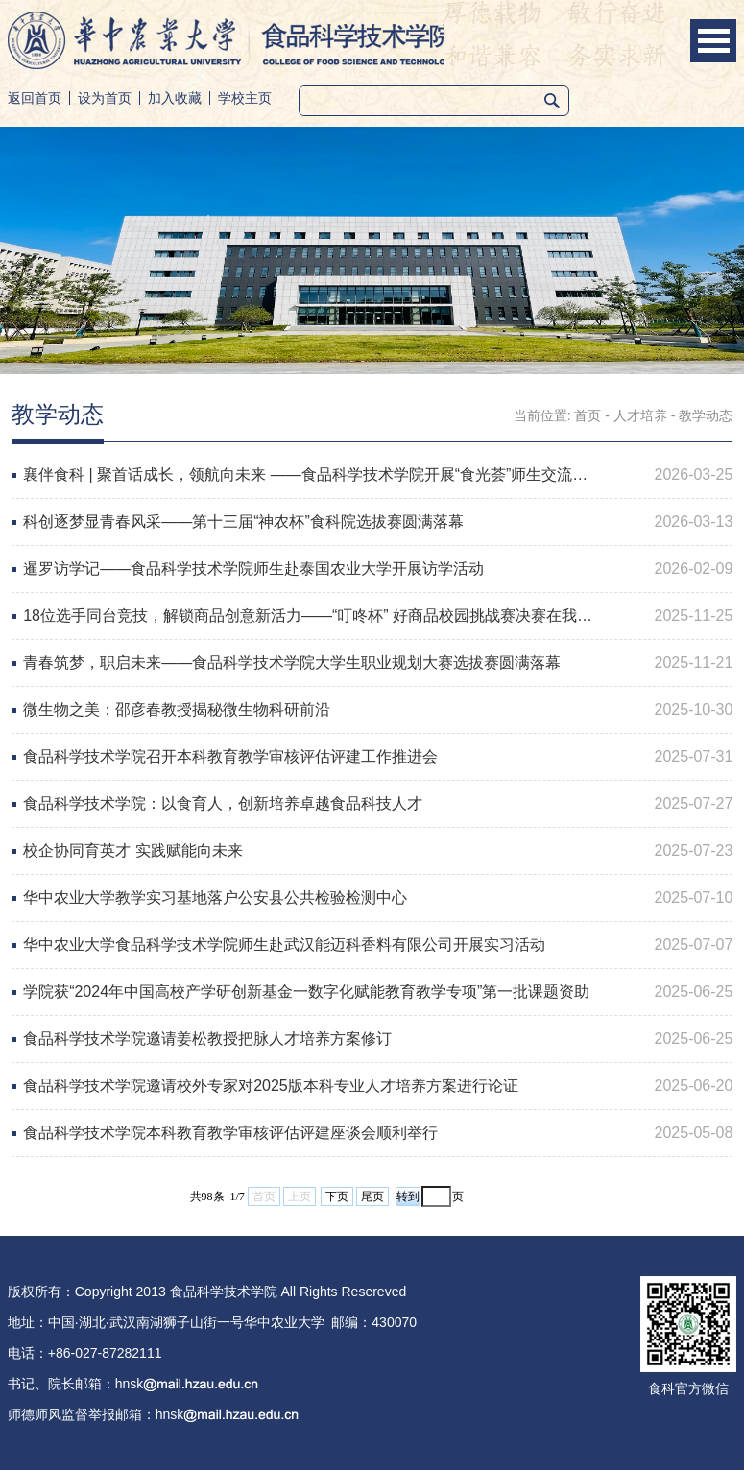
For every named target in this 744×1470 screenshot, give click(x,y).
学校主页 (245, 98)
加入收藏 (175, 98)
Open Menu (713, 40)
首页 (587, 415)
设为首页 (105, 98)
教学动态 (705, 415)
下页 (336, 1196)
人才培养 (640, 415)
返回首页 (34, 98)
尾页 (372, 1196)
